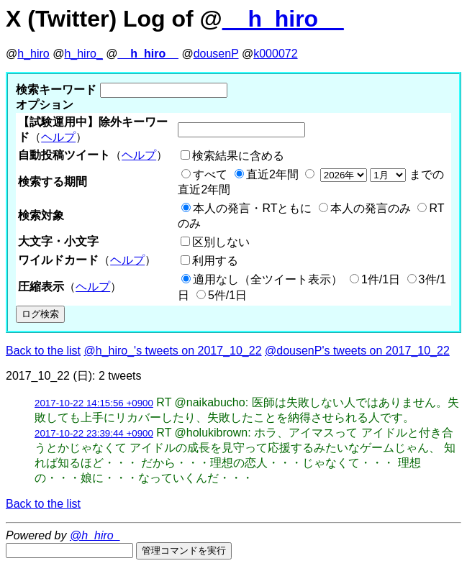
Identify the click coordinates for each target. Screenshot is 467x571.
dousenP (216, 53)
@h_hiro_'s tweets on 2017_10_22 (173, 350)
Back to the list (43, 350)
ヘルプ (58, 137)
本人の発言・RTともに (252, 208)
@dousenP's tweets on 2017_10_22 (357, 350)
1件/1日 (380, 279)
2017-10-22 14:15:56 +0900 (94, 403)
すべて (210, 174)
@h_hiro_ (95, 535)
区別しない (221, 242)
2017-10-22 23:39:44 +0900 (94, 433)
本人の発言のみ (370, 208)
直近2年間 (272, 174)
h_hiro (33, 53)
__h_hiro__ (283, 19)
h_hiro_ (83, 53)
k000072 (275, 53)
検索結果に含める (238, 156)
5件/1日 (227, 295)
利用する (215, 261)
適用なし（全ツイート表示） (268, 279)
